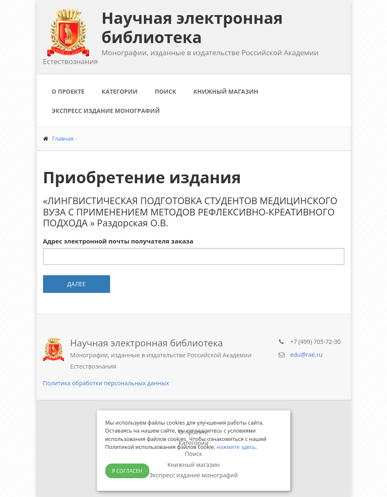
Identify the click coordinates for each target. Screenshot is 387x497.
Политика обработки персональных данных (106, 383)
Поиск (165, 91)
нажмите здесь (236, 447)
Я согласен (127, 470)
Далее (76, 284)
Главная (63, 138)
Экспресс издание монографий (106, 111)
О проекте (68, 91)
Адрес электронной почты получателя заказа (118, 241)
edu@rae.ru (306, 355)
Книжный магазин (225, 91)
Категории (120, 91)
